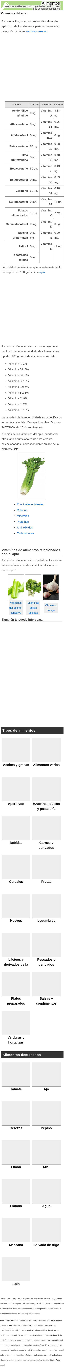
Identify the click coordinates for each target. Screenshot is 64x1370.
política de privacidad (45, 1360)
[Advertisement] (32, 68)
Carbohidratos (25, 533)
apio (42, 272)
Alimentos (51, 3)
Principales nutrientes (30, 504)
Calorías (22, 510)
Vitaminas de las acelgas (33, 607)
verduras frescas (36, 31)
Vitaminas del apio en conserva (15, 607)
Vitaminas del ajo (51, 608)
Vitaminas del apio (14, 13)
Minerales (23, 516)
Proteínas (23, 521)
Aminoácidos (25, 527)
